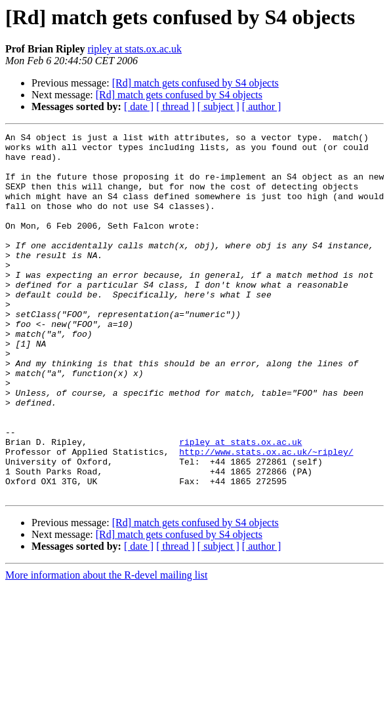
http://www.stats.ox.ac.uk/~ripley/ (266, 516)
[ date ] (139, 106)
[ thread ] (175, 106)
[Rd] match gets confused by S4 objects (195, 82)
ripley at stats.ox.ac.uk (134, 48)
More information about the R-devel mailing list (106, 647)
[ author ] (261, 106)
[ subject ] (218, 106)
